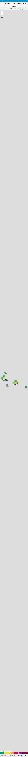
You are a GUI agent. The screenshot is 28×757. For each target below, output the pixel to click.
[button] (2, 11)
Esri (11, 751)
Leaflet (1, 751)
